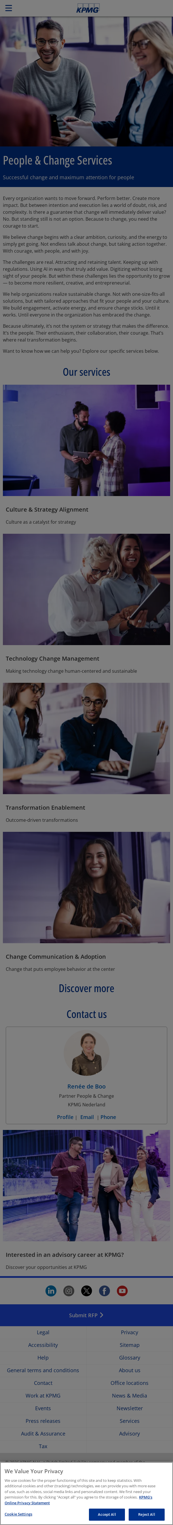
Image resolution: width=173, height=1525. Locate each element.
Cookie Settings (18, 1514)
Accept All (107, 1514)
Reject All (146, 1514)
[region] (86, 1493)
